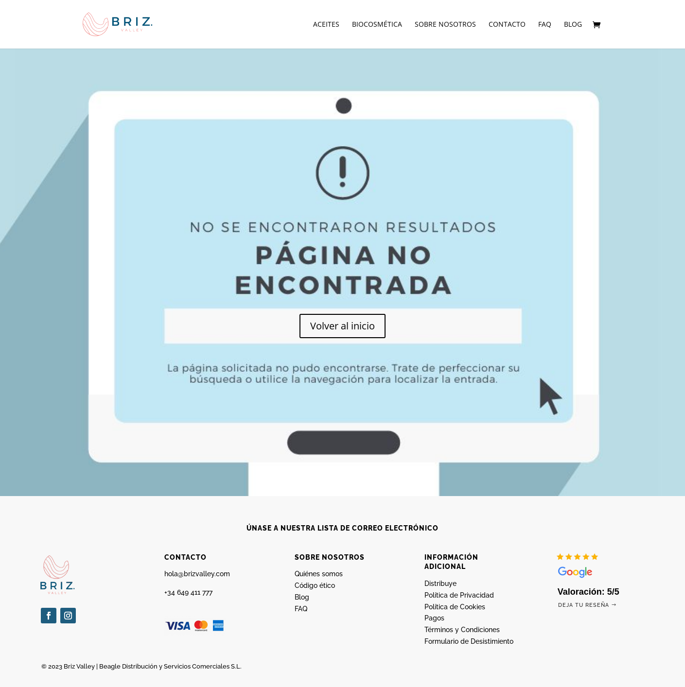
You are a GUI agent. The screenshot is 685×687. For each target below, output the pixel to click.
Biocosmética (377, 25)
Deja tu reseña (583, 605)
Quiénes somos (319, 574)
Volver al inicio (342, 325)
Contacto (507, 25)
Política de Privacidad (459, 595)
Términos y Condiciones (462, 630)
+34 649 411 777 (188, 592)
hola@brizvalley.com (197, 574)
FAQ (544, 25)
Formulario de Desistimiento (468, 641)
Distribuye (440, 583)
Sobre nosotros (445, 25)
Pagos (434, 618)
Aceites (326, 25)
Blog (573, 25)
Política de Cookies (454, 607)
